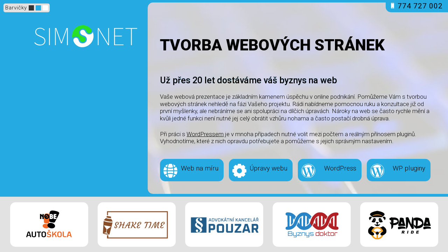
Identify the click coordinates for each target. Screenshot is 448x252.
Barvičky (16, 8)
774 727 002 (417, 6)
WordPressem (205, 134)
